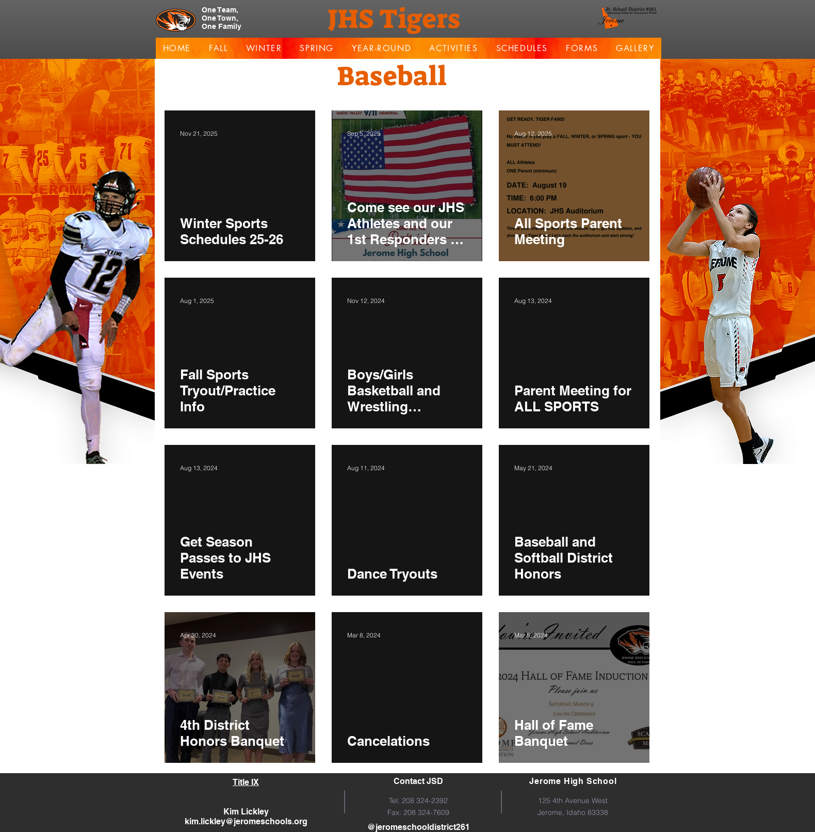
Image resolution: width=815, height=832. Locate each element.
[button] (218, 48)
